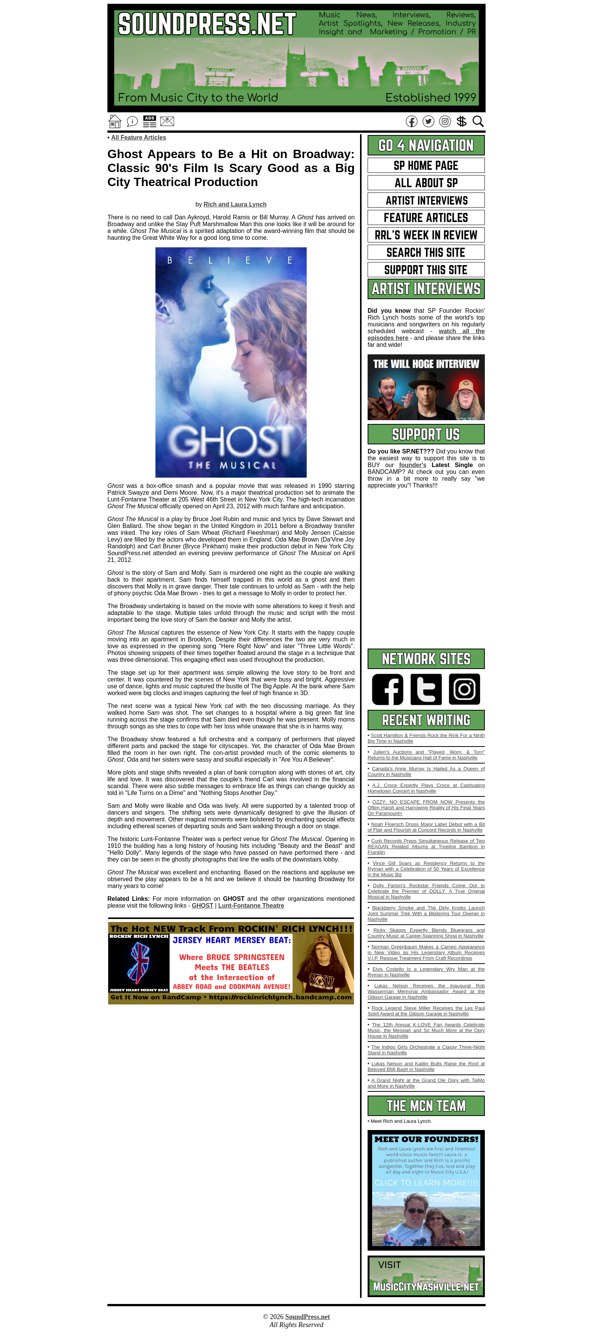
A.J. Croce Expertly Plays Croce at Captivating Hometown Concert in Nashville (426, 788)
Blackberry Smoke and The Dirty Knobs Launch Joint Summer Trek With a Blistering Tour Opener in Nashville (426, 913)
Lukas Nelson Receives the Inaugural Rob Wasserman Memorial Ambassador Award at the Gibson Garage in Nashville (426, 991)
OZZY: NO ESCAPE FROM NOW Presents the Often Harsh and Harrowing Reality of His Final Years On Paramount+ (426, 807)
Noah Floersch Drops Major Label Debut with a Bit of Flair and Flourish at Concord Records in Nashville (426, 827)
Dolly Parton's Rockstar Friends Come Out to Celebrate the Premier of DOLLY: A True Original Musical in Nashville (426, 891)
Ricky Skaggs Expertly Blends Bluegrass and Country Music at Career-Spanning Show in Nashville (426, 933)
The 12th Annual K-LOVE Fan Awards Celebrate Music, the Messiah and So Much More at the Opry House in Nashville (426, 1030)
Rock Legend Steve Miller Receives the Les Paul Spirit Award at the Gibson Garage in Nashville (426, 1011)
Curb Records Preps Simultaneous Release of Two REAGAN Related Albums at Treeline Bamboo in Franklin (426, 846)
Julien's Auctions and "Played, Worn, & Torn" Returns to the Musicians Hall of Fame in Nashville (426, 755)
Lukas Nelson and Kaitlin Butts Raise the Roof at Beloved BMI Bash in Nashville (426, 1066)
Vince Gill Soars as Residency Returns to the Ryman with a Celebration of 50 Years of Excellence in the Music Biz (426, 868)
